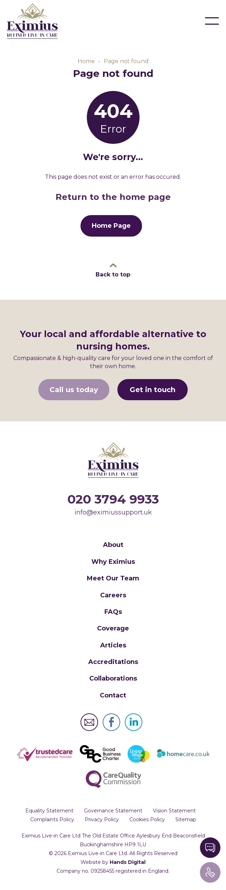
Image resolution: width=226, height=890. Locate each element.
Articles (113, 645)
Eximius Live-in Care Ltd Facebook (111, 722)
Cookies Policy (147, 819)
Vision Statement (174, 810)
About (113, 545)
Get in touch (152, 389)
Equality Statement (49, 810)
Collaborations (113, 678)
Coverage (113, 628)
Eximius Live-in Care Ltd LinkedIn (133, 722)
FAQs (113, 612)
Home (86, 61)
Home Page (111, 226)
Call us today (74, 389)
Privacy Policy (102, 819)
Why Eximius (113, 562)
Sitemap (185, 819)
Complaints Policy (52, 819)
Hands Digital (128, 862)
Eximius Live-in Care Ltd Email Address (89, 722)
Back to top (113, 274)
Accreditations (113, 662)
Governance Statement (113, 810)
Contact (113, 695)
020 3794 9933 (113, 499)
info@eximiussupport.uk (113, 512)
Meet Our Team (113, 578)
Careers (113, 595)
